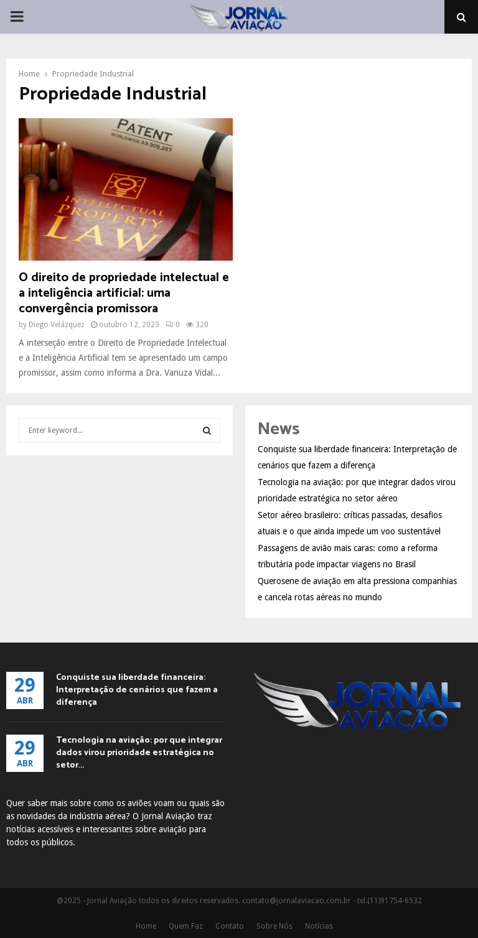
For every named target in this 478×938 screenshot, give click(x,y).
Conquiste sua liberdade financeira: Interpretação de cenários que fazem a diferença (137, 690)
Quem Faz (186, 926)
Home (146, 926)
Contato (229, 926)
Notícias (319, 926)
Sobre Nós (274, 926)
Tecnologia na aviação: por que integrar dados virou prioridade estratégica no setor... (139, 753)
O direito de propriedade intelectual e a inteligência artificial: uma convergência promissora (124, 293)
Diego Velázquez (57, 324)
